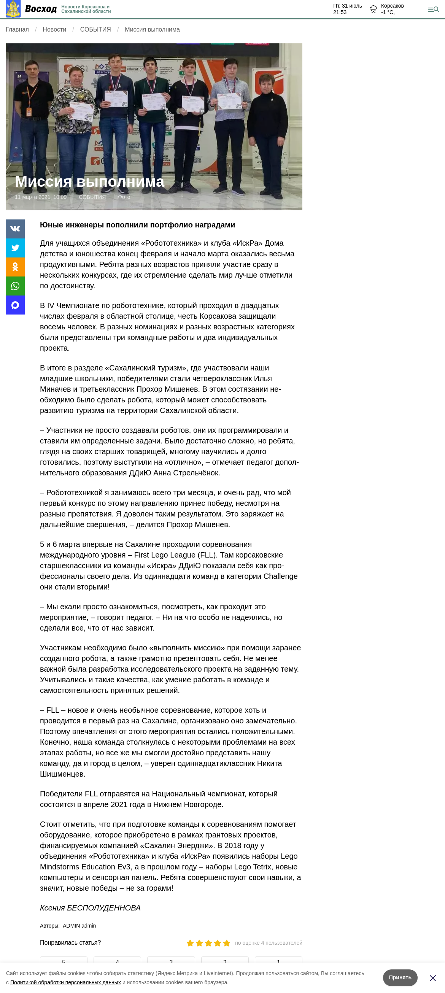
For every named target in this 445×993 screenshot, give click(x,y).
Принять (400, 977)
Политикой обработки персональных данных (65, 982)
